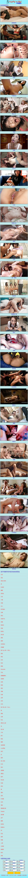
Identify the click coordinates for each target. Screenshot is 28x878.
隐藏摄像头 (3, 675)
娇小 (2, 735)
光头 (2, 574)
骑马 (2, 767)
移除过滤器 (17, 872)
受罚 (2, 751)
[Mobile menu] (1, 2)
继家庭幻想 (3, 808)
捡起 (2, 738)
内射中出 (3, 618)
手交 (2, 672)
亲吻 (2, 691)
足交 (2, 659)
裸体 (2, 713)
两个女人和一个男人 (5, 650)
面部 (2, 640)
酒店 (2, 688)
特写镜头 (3, 609)
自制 (2, 682)
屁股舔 (2, 770)
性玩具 (2, 779)
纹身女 (2, 824)
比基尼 (2, 587)
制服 (2, 839)
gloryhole (3, 669)
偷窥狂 (2, 849)
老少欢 (2, 729)
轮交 (2, 663)
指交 (2, 653)
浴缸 (2, 577)
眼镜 (2, 666)
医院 (2, 685)
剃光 (2, 786)
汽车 (2, 596)
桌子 (2, 817)
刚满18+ (3, 827)
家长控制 (24, 875)
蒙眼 (2, 590)
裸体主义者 (3, 723)
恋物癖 (2, 647)
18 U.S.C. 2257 (13, 875)
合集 (2, 612)
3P (1, 830)
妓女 (2, 852)
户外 (2, 732)
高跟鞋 (2, 678)
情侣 (2, 615)
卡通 (2, 599)
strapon (2, 811)
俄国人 (2, 773)
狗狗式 (2, 625)
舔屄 (2, 757)
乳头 (2, 719)
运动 (2, 802)
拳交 (2, 656)
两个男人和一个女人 (5, 707)
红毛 (2, 764)
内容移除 (19, 875)
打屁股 (2, 798)
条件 (7, 875)
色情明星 (3, 745)
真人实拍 (3, 760)
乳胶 (2, 694)
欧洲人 (2, 631)
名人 (2, 606)
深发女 (2, 593)
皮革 (2, 697)
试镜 (2, 603)
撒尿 (2, 742)
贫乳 (2, 795)
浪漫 (2, 628)
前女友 (2, 634)
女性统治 (3, 644)
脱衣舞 (2, 814)
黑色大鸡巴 (3, 580)
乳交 (2, 833)
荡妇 (2, 792)
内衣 (2, 700)
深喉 (2, 622)
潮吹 (2, 805)
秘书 (2, 776)
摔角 (2, 855)
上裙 (2, 843)
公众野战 (3, 748)
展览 (2, 637)
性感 (2, 783)
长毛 (2, 704)
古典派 (2, 846)
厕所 (2, 836)
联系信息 (3, 875)
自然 (2, 716)
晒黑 (2, 821)
